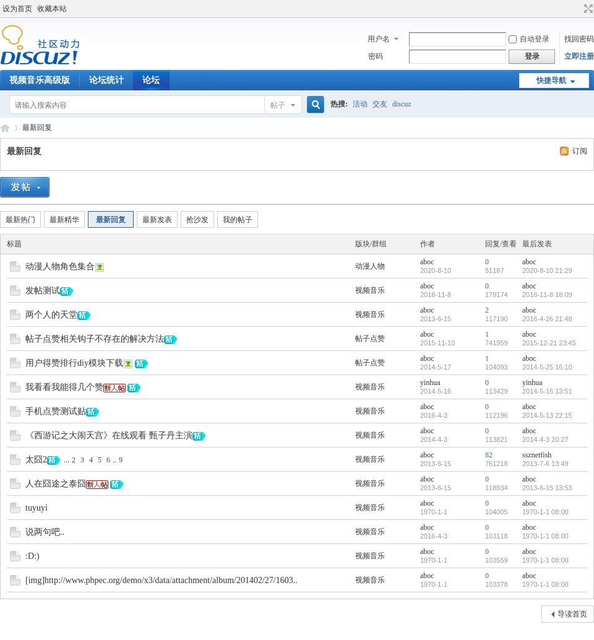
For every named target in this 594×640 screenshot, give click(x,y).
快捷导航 (551, 80)
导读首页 (572, 614)
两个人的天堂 (51, 314)
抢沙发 (197, 219)
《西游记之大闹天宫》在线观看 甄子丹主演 (108, 435)
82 (489, 455)
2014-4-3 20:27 (545, 439)
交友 (379, 104)
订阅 (579, 151)
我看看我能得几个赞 (64, 387)
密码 (375, 56)
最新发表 (157, 219)
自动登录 (529, 39)
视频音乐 (370, 290)
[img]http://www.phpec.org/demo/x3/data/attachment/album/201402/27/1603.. (161, 580)
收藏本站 (52, 8)
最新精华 (64, 219)
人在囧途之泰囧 (55, 483)
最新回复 (37, 127)
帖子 (277, 105)
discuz (401, 104)
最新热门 (20, 219)
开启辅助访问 (577, 8)
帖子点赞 (370, 338)
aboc (427, 261)
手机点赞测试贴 (55, 411)
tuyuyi (36, 507)
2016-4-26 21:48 (547, 318)
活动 (360, 104)
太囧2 (36, 459)
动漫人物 (370, 266)
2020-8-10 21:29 (547, 270)
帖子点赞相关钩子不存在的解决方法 (94, 339)
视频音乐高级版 (39, 80)
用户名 (379, 39)
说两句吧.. (44, 532)
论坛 (151, 80)
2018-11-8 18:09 (547, 294)
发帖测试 (42, 290)
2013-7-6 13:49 (545, 463)
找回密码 (579, 39)
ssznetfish (536, 455)
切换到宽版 (587, 8)
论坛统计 (106, 80)
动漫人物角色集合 (60, 266)
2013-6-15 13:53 (547, 487)
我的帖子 (237, 219)
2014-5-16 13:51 (547, 391)
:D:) (32, 556)
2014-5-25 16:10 (547, 367)
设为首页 (17, 8)
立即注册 (579, 56)
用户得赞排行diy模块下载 (74, 363)
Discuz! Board (5, 128)
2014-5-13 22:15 (547, 415)
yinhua (430, 382)
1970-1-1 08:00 (545, 512)
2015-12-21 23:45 (549, 343)
